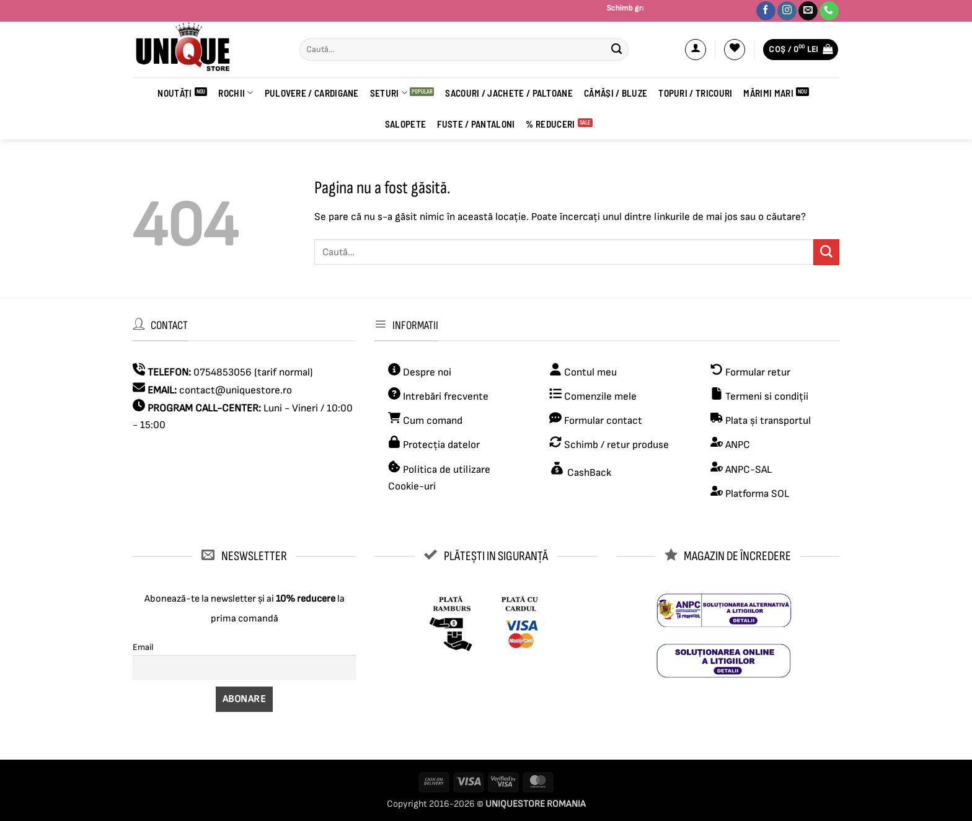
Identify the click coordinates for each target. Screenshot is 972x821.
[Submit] (616, 49)
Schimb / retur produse (615, 445)
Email (143, 647)
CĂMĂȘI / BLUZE (615, 93)
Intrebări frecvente (445, 396)
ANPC (737, 445)
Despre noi (425, 372)
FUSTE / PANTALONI (476, 124)
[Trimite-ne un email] (808, 11)
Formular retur (757, 372)
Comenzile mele (600, 396)
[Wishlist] (734, 49)
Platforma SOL (757, 494)
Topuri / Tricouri (695, 93)
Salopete (405, 124)
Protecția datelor (441, 445)
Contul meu (590, 372)
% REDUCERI (550, 124)
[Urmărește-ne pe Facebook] (765, 11)
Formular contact (603, 421)
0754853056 (222, 372)
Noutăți (174, 93)
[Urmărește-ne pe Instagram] (787, 11)
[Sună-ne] (829, 11)
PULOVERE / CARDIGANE (312, 93)
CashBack (588, 473)
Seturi (388, 93)
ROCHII (235, 93)
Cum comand (425, 421)
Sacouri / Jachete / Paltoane (509, 93)
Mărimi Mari (768, 93)
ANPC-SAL (748, 469)
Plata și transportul (767, 421)
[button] (695, 49)
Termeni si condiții (766, 396)
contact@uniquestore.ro (235, 390)
